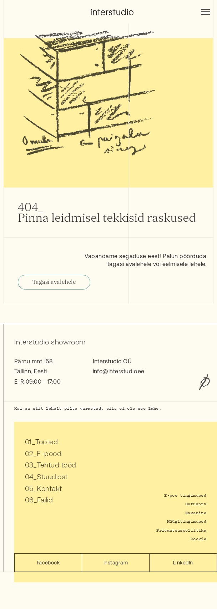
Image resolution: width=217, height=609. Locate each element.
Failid (45, 500)
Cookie (198, 539)
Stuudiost (52, 476)
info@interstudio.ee (119, 371)
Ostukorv (195, 504)
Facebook (48, 563)
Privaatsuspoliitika (181, 530)
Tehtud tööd (56, 465)
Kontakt (49, 488)
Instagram (116, 563)
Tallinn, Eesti (30, 371)
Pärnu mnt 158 (33, 361)
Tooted (46, 441)
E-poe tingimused (185, 495)
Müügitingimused (186, 521)
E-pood (49, 453)
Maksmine (195, 513)
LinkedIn (183, 563)
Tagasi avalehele (54, 282)
